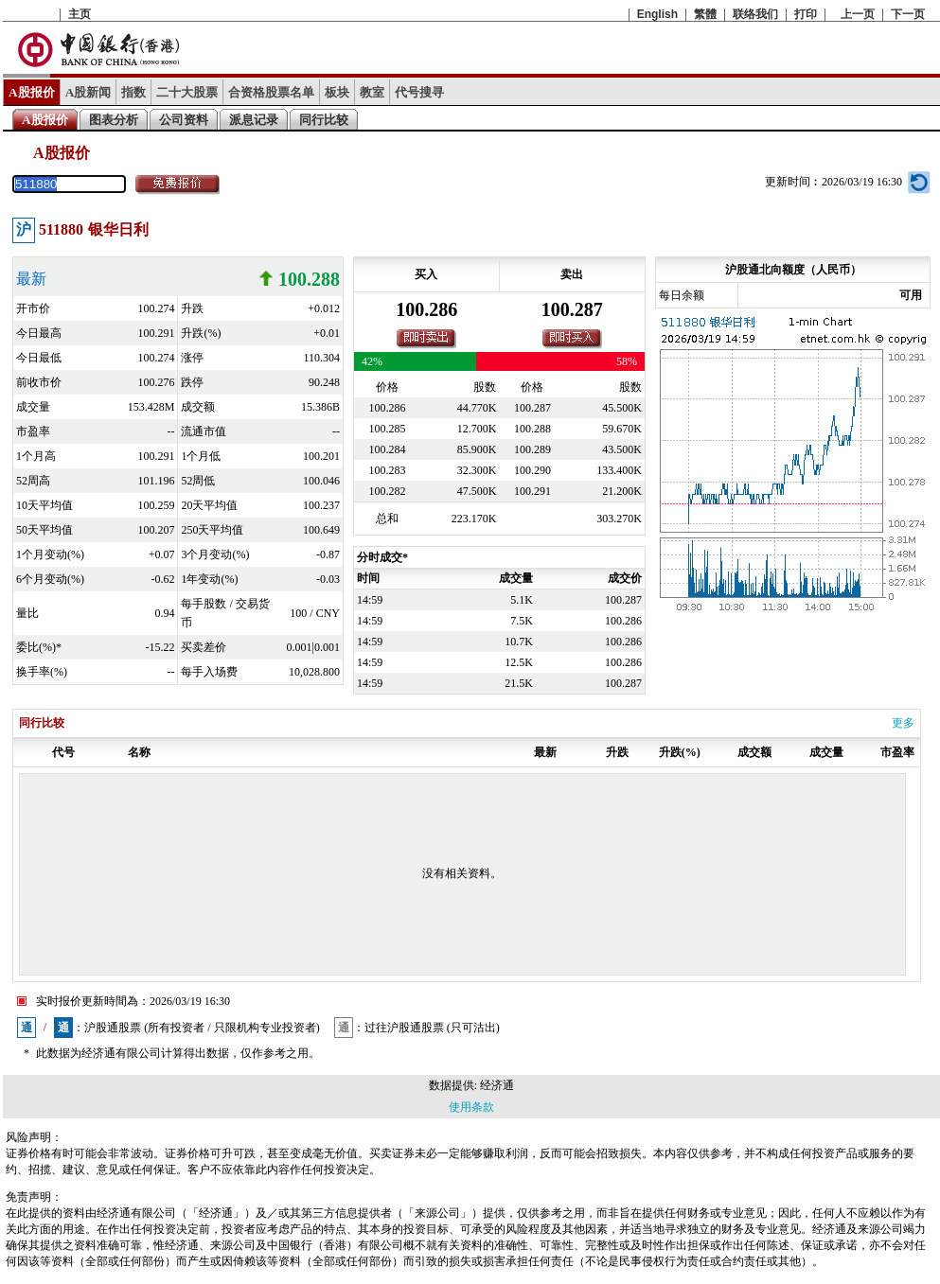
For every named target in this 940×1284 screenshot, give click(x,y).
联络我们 (755, 14)
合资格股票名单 (271, 92)
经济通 (497, 1085)
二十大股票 (187, 92)
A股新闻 (88, 92)
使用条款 (471, 1107)
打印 (805, 14)
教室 (372, 92)
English (657, 14)
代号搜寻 (419, 92)
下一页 (908, 14)
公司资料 (183, 120)
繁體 (705, 14)
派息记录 (253, 120)
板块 (337, 92)
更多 (903, 723)
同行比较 (323, 120)
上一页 (858, 14)
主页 (79, 14)
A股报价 (32, 92)
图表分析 (113, 120)
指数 (133, 92)
